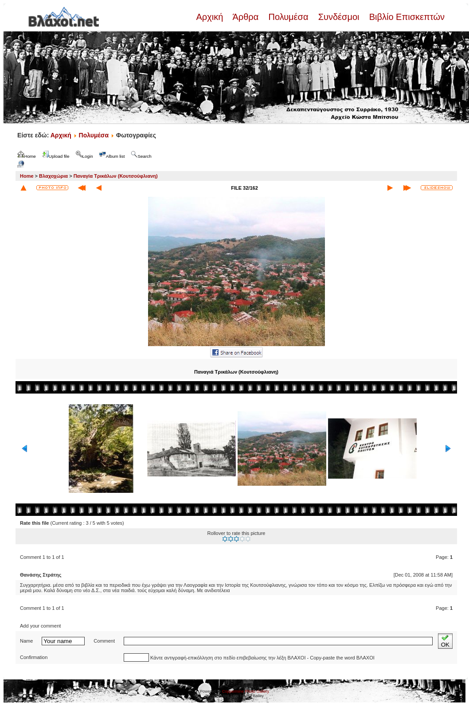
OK (445, 641)
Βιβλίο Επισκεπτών (406, 17)
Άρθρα (246, 17)
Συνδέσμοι (339, 17)
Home (27, 176)
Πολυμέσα (288, 17)
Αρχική (210, 17)
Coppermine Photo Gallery (245, 691)
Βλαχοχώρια (53, 176)
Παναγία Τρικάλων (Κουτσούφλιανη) (116, 176)
